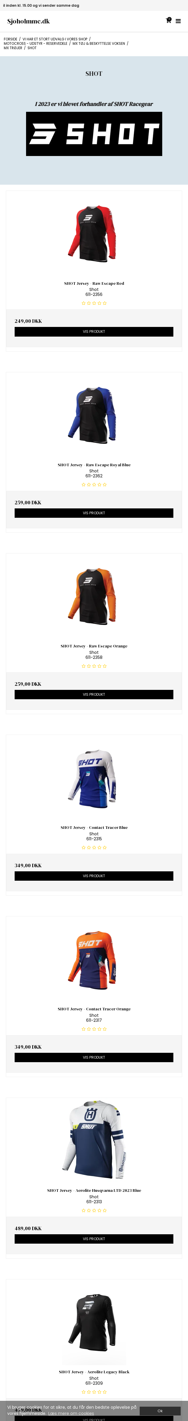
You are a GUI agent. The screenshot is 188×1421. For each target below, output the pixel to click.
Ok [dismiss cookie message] (160, 1410)
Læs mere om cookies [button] (71, 1413)
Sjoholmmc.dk (28, 21)
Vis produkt (94, 331)
